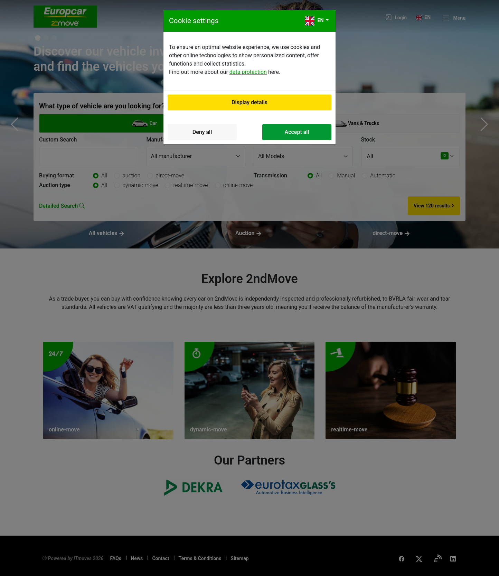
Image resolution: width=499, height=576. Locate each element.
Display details (249, 102)
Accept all (297, 132)
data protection (248, 72)
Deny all (202, 132)
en (315, 21)
